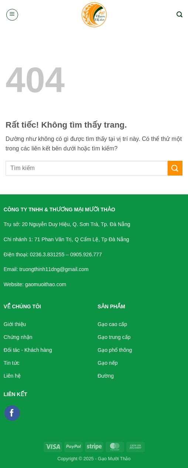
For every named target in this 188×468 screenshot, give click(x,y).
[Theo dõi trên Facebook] (12, 413)
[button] (12, 15)
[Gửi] (175, 168)
